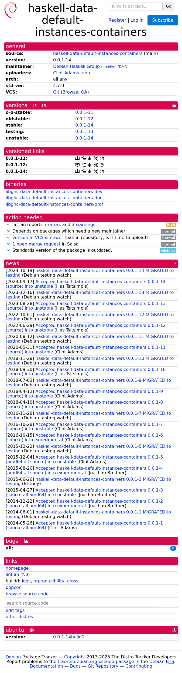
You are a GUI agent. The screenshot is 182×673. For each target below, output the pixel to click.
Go (168, 6)
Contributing (138, 666)
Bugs (75, 666)
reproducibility (48, 581)
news (12, 263)
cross (72, 581)
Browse (70, 92)
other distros (19, 616)
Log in (137, 19)
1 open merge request (36, 244)
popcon (14, 587)
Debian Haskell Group (76, 66)
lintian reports (91, 225)
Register (117, 19)
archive (108, 67)
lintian (12, 574)
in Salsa (91, 244)
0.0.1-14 (84, 125)
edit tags (15, 610)
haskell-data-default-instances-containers (97, 53)
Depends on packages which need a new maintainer (91, 231)
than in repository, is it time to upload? (91, 238)
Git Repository (103, 666)
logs (26, 581)
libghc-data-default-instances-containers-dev (54, 191)
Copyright (74, 656)
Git (56, 92)
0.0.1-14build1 (68, 636)
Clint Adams (66, 72)
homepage (17, 568)
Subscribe (162, 20)
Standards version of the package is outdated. (91, 250)
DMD (123, 67)
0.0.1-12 (84, 118)
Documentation (46, 666)
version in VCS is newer (37, 237)
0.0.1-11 (84, 112)
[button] (8, 224)
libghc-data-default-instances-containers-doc (54, 197)
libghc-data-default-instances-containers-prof (54, 204)
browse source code (27, 593)
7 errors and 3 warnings (69, 224)
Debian (13, 656)
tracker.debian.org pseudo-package (96, 661)
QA (84, 92)
